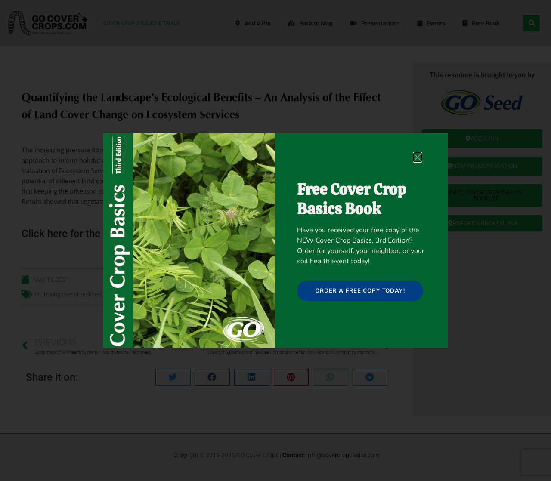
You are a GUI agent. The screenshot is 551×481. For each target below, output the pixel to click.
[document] (275, 240)
